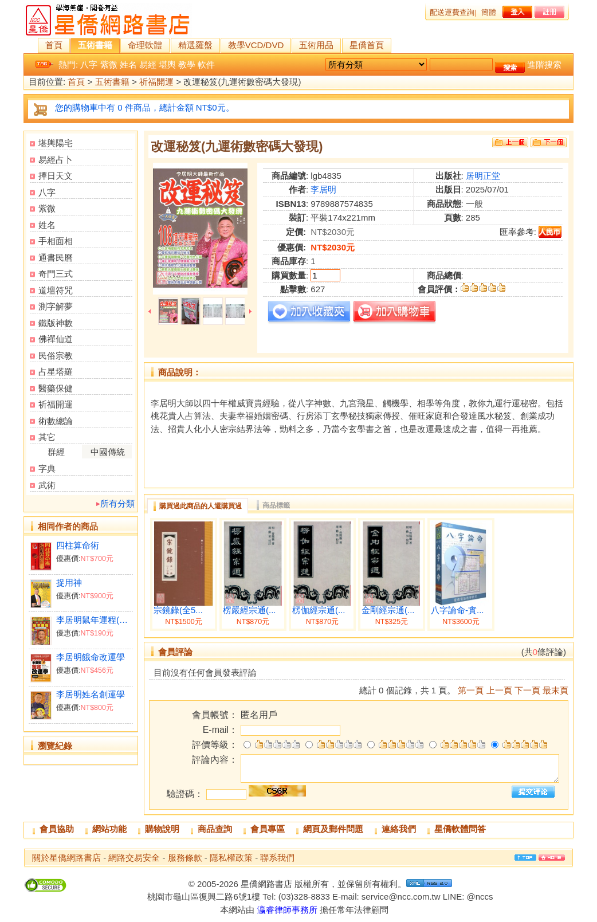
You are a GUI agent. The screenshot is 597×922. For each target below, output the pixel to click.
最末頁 (555, 690)
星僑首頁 (366, 45)
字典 (47, 468)
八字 (88, 64)
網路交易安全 (134, 857)
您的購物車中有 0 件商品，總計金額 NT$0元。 (144, 107)
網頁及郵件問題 (333, 829)
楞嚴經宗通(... (249, 610)
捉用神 (69, 582)
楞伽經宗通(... (318, 610)
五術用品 (316, 45)
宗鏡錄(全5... (178, 610)
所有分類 (117, 503)
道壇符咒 (55, 290)
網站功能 (109, 829)
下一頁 (527, 690)
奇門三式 (55, 273)
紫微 (108, 64)
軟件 (206, 64)
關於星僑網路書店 (66, 857)
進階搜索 (544, 64)
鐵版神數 (55, 323)
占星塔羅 (55, 371)
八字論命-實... (457, 610)
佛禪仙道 (55, 339)
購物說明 (162, 829)
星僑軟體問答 (460, 829)
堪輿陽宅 (55, 143)
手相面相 (55, 241)
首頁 (53, 45)
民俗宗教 (55, 355)
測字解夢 (55, 306)
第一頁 (471, 690)
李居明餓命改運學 (90, 657)
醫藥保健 (55, 388)
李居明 (323, 189)
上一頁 (499, 690)
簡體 (488, 12)
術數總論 (55, 421)
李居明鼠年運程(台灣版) (94, 620)
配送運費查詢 (452, 12)
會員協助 (57, 829)
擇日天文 (55, 176)
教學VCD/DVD (256, 45)
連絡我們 (399, 829)
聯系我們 (277, 857)
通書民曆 (55, 257)
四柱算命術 (77, 545)
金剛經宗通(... (388, 610)
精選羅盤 (195, 45)
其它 (47, 437)
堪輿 (167, 64)
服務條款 (185, 857)
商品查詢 (215, 829)
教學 (186, 64)
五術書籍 (95, 45)
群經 (56, 452)
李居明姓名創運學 (90, 694)
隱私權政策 (231, 857)
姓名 (128, 64)
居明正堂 (483, 176)
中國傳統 (108, 452)
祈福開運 (156, 82)
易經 (147, 64)
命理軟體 (145, 45)
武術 (47, 485)
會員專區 (267, 829)
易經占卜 (55, 159)
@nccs (479, 896)
